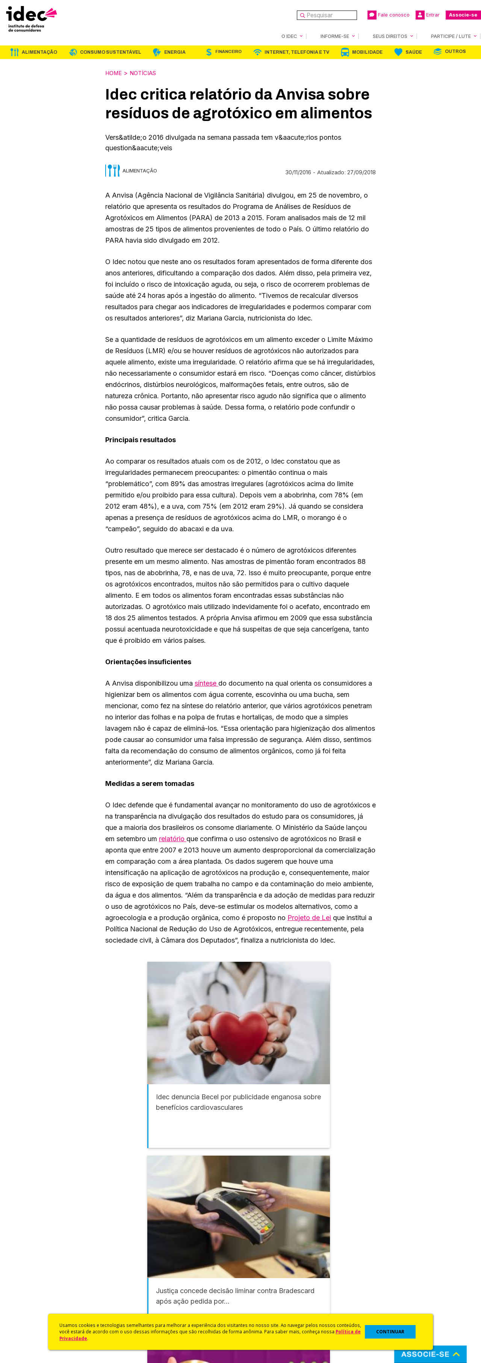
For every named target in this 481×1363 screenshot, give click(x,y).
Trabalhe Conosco (39, 1300)
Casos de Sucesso (265, 1310)
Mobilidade (367, 51)
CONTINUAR (390, 1331)
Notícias (147, 72)
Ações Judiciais (261, 1300)
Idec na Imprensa (150, 1250)
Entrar (428, 15)
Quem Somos (32, 1250)
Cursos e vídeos (262, 1260)
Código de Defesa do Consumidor (286, 1250)
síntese (206, 682)
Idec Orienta (256, 1280)
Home (114, 72)
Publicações (144, 1290)
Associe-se (463, 15)
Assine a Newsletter (154, 1300)
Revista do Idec (148, 1270)
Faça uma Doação (377, 1260)
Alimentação (39, 51)
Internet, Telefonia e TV (297, 51)
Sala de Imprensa (38, 1290)
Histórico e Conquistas (45, 1280)
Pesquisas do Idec (265, 1290)
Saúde (413, 51)
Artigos (137, 1280)
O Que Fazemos (36, 1260)
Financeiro (228, 51)
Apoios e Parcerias (40, 1270)
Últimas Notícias (148, 1260)
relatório (172, 838)
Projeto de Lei (309, 917)
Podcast (139, 1310)
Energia (175, 51)
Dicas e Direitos (261, 1270)
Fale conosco (389, 15)
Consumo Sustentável (110, 51)
